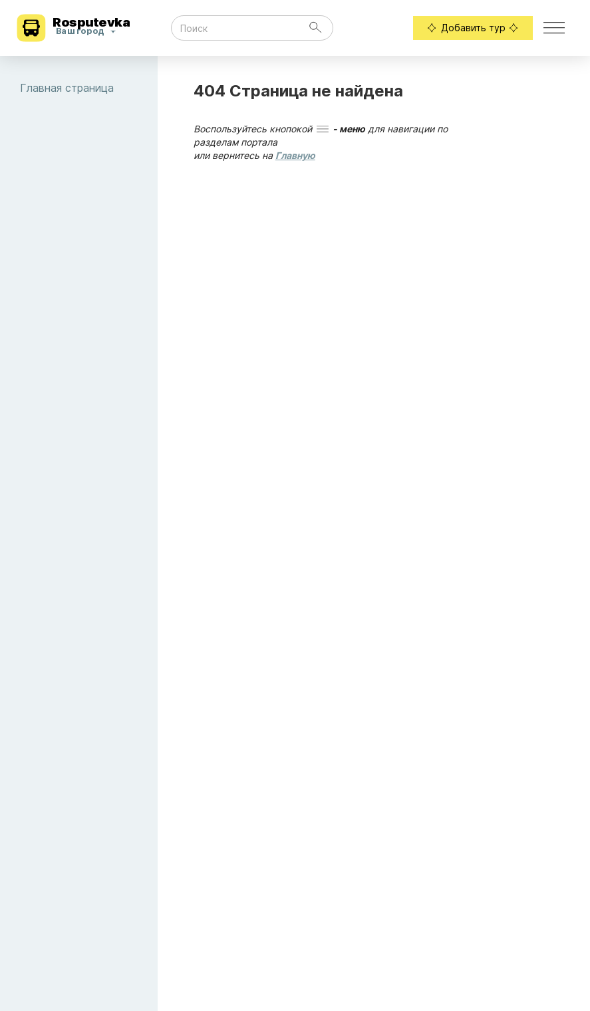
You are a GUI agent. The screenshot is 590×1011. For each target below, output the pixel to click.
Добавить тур (473, 28)
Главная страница (89, 87)
